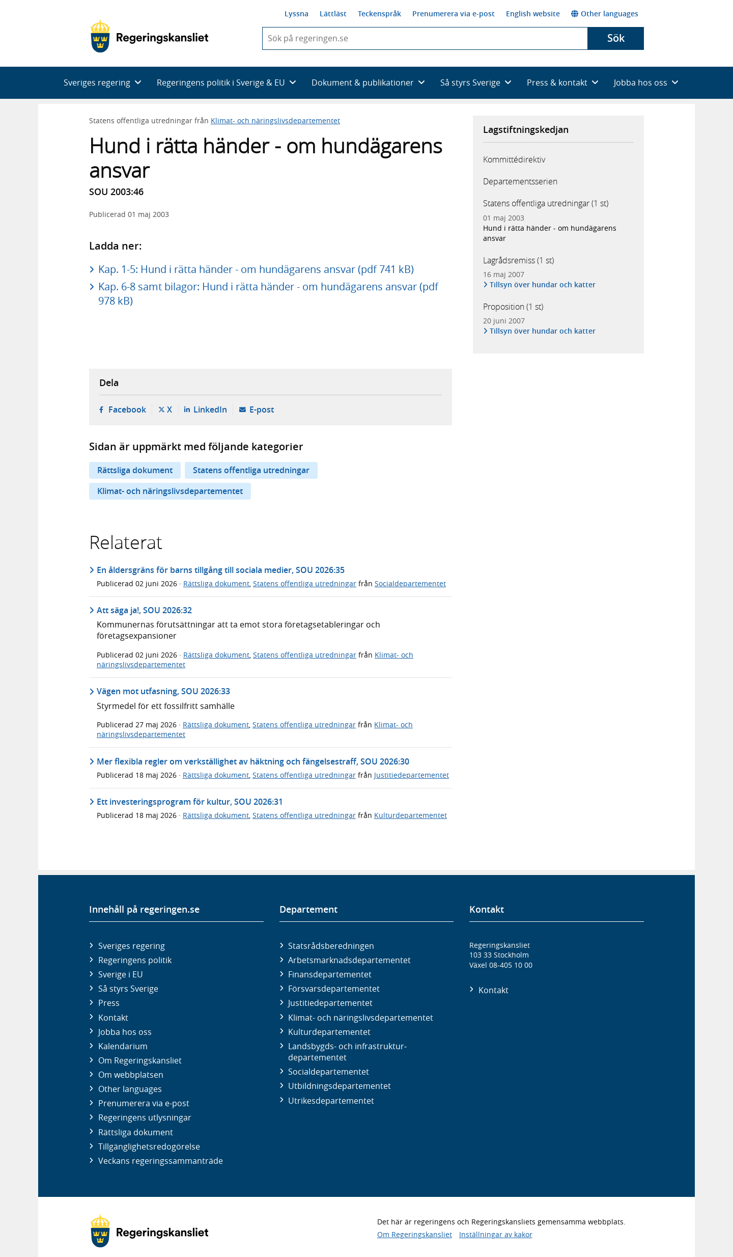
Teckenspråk (379, 13)
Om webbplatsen (130, 1074)
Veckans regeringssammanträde (160, 1160)
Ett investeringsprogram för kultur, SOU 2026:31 (190, 801)
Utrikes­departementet (331, 1100)
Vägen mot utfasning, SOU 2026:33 (163, 691)
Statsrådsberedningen (331, 945)
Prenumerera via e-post (453, 13)
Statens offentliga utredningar (251, 470)
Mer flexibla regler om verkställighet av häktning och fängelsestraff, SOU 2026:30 (253, 761)
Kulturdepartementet (410, 815)
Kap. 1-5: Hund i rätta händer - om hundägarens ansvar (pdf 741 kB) (256, 269)
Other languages (604, 13)
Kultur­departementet (329, 1031)
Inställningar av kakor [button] (495, 1234)
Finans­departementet (330, 974)
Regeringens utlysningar (144, 1117)
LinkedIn (210, 409)
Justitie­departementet (330, 1002)
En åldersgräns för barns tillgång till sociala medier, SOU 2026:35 (221, 570)
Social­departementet (328, 1071)
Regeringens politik (135, 960)
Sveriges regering (131, 945)
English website (533, 13)
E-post (261, 409)
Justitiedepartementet (411, 775)
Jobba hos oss (125, 1031)
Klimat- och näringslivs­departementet (360, 1017)
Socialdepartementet (410, 583)
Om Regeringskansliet (140, 1060)
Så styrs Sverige (128, 988)
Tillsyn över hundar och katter (543, 284)
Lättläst (333, 13)
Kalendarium (123, 1046)
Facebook (127, 409)
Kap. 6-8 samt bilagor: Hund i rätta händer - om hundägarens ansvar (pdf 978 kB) (268, 294)
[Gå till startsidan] (149, 36)
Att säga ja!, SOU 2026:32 (144, 610)
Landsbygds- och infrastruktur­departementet (347, 1052)
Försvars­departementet (334, 988)
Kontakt (113, 1017)
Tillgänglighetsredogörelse (149, 1146)
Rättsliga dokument (135, 470)
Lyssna (296, 13)
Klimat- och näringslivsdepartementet (275, 120)
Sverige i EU (120, 974)
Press (109, 1002)
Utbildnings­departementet (339, 1085)
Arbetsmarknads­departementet (349, 960)
